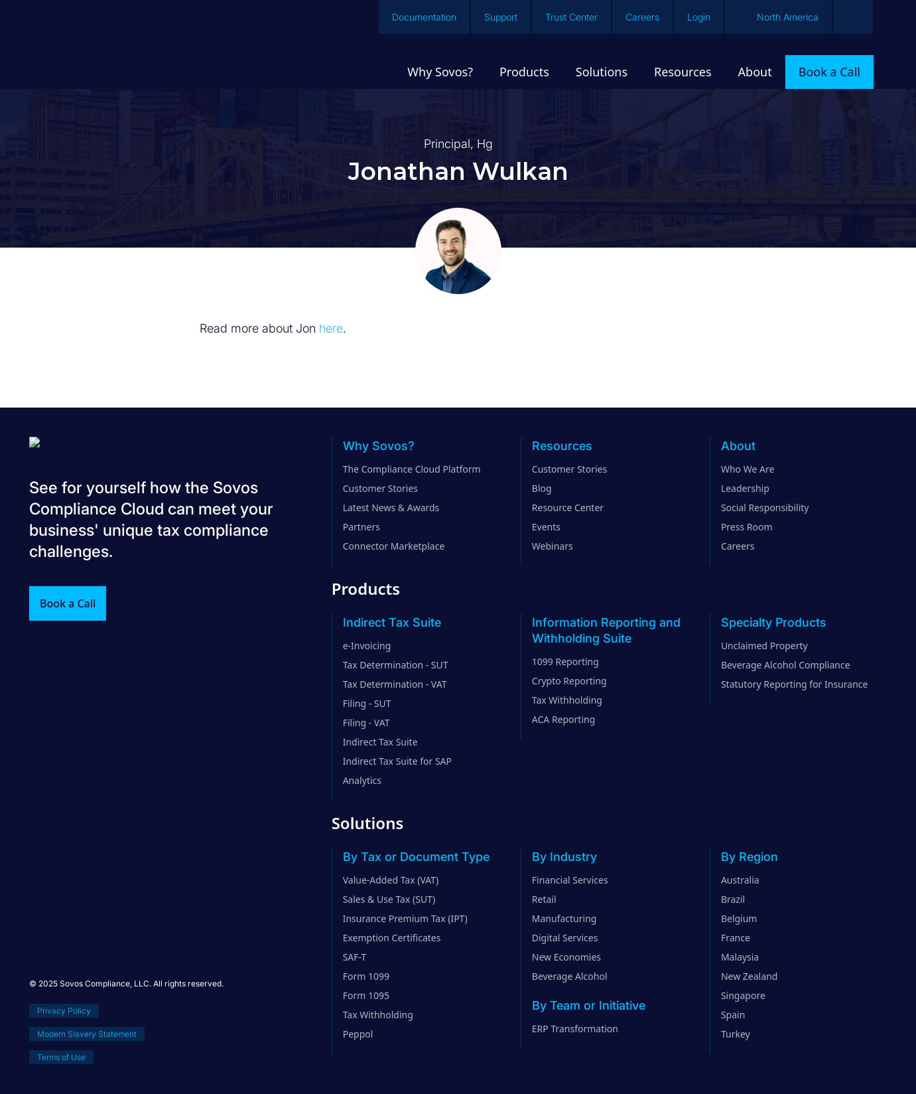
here (331, 328)
